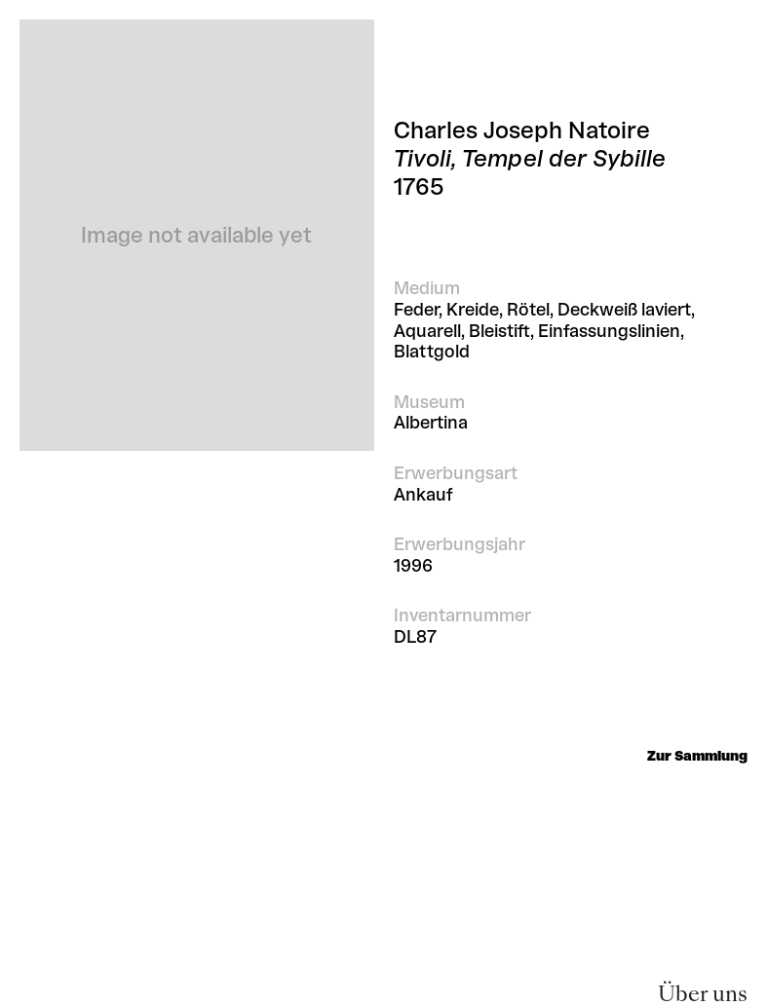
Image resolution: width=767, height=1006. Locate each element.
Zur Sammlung (697, 756)
